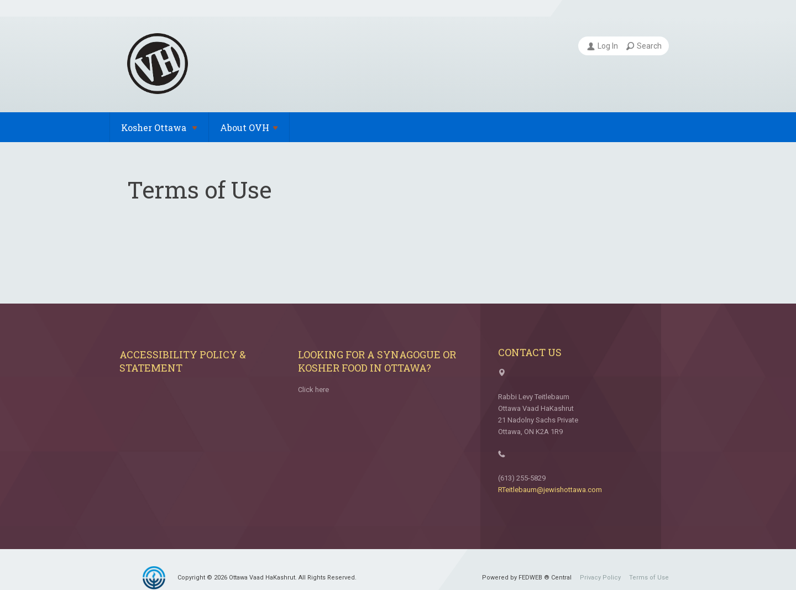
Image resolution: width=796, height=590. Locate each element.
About (249, 127)
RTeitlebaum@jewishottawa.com (550, 489)
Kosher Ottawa (159, 127)
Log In (602, 45)
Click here (313, 389)
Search (644, 45)
